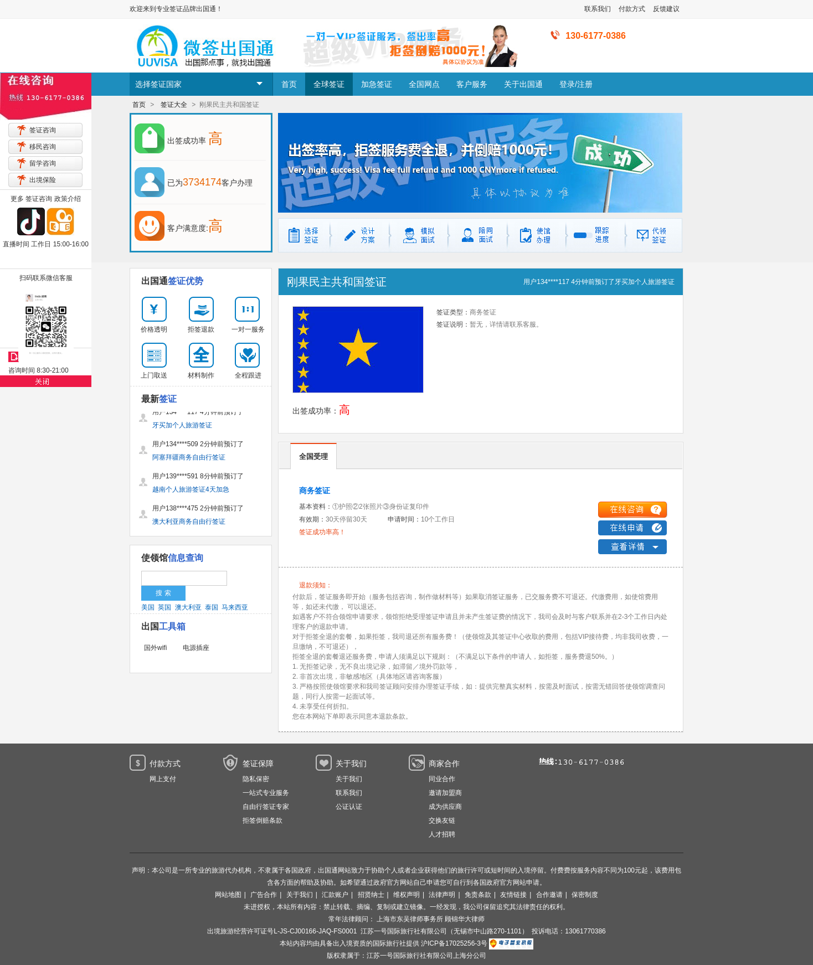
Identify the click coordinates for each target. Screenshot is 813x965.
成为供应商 (445, 807)
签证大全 (174, 105)
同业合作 (442, 779)
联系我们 (597, 9)
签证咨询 (42, 130)
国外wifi (155, 648)
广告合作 (263, 895)
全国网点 (424, 84)
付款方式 (632, 9)
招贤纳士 (371, 895)
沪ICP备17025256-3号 (454, 943)
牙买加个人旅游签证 (645, 282)
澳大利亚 (188, 607)
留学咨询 (42, 163)
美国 (148, 607)
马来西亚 (235, 607)
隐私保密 (256, 779)
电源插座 (196, 648)
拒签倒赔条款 (262, 820)
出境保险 (42, 180)
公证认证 (349, 807)
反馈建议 (666, 9)
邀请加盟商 (445, 793)
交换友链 (442, 820)
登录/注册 (576, 84)
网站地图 (228, 895)
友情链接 (513, 895)
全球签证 (328, 84)
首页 (289, 84)
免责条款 (478, 895)
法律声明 (442, 895)
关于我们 (349, 779)
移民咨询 (42, 147)
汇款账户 (335, 895)
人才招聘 (442, 834)
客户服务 (471, 84)
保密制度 (585, 895)
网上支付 (163, 779)
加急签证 (376, 84)
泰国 (211, 607)
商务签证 (314, 490)
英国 (164, 607)
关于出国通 (523, 84)
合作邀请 (549, 895)
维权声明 (406, 895)
